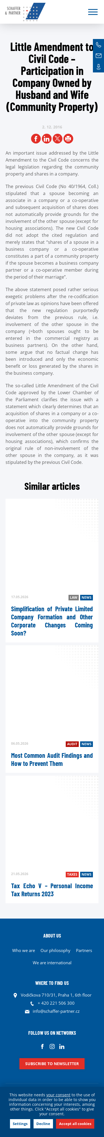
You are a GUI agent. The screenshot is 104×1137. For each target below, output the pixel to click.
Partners (84, 950)
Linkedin (62, 1046)
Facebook (42, 1046)
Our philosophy (55, 950)
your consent (58, 1094)
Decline (43, 1123)
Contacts (98, 66)
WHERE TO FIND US (52, 983)
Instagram (52, 1046)
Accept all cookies (75, 1123)
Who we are (23, 950)
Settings (20, 1123)
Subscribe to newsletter (52, 1063)
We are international (52, 962)
